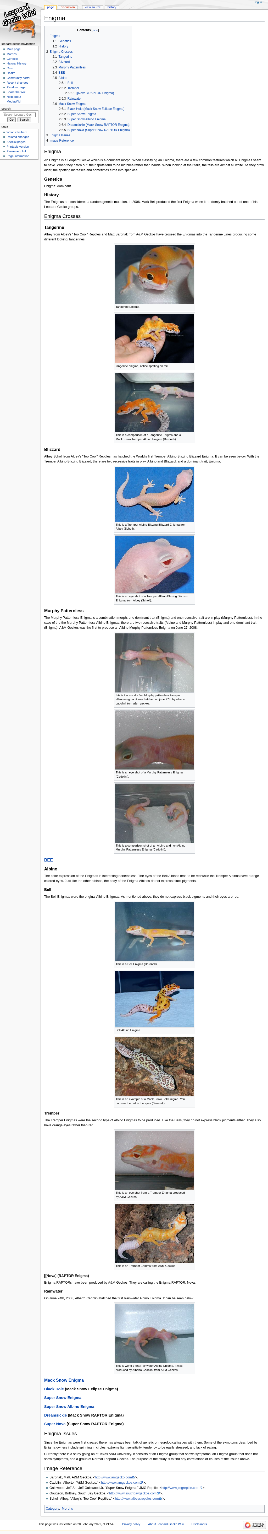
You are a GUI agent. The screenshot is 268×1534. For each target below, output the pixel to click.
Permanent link (16, 151)
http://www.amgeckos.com (120, 1482)
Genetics (12, 58)
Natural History (16, 63)
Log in (258, 2)
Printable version (18, 146)
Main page (14, 49)
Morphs (67, 1508)
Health (11, 72)
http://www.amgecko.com (113, 1477)
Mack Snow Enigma (64, 1380)
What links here (17, 132)
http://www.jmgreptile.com (180, 1488)
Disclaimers (199, 1524)
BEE (48, 860)
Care (10, 68)
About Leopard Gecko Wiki (166, 1524)
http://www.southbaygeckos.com (133, 1493)
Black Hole (54, 1389)
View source (92, 7)
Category (52, 1508)
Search (6, 108)
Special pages (16, 141)
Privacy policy (131, 1524)
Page (50, 7)
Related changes (18, 136)
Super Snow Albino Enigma (69, 1406)
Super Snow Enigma (62, 1398)
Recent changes (17, 82)
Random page (16, 87)
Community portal (18, 77)
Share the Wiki (16, 92)
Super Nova (55, 1424)
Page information (18, 156)
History (112, 7)
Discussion (68, 7)
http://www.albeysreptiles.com (137, 1498)
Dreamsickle (55, 1415)
